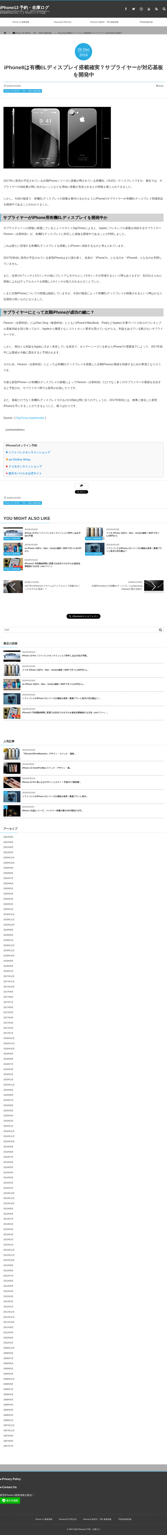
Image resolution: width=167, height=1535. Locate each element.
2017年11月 (9, 981)
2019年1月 (8, 940)
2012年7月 (8, 1276)
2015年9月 (8, 1090)
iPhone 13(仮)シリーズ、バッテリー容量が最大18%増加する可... (52, 810)
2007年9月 (8, 1436)
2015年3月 (8, 1121)
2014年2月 (8, 1183)
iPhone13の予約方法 (63, 22)
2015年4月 (8, 1115)
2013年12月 (9, 1193)
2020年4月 (8, 894)
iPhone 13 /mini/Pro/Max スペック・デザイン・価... (46, 768)
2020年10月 (9, 863)
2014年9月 (8, 1146)
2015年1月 (8, 1126)
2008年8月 (8, 1384)
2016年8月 (8, 1059)
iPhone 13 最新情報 (20, 22)
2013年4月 (8, 1229)
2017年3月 (8, 1023)
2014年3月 (8, 1177)
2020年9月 (8, 868)
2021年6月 (8, 847)
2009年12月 (9, 1348)
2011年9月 (8, 1327)
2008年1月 (8, 1420)
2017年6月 (8, 1007)
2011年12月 (9, 1312)
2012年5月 (8, 1286)
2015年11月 (9, 1085)
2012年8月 (8, 1270)
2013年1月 (8, 1245)
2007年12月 (9, 1425)
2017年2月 (8, 1028)
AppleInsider (37, 417)
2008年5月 (8, 1399)
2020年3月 (8, 899)
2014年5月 (8, 1167)
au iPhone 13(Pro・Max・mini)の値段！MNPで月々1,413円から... (53, 684)
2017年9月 (8, 992)
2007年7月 (8, 1446)
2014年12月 (9, 1131)
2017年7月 (8, 1002)
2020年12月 (9, 857)
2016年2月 (8, 1074)
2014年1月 (8, 1188)
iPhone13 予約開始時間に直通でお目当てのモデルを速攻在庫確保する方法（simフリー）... (65, 712)
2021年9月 (8, 837)
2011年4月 (8, 1332)
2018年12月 (9, 945)
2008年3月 (8, 1410)
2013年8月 (8, 1214)
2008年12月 (9, 1379)
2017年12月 (9, 976)
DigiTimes (22, 417)
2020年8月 (8, 873)
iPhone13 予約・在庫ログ (24, 7)
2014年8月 (8, 1152)
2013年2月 (8, 1239)
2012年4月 (8, 1291)
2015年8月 (8, 1095)
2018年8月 (8, 966)
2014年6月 (8, 1162)
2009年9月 (8, 1353)
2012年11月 (9, 1255)
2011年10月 (9, 1322)
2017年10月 (9, 987)
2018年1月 (8, 971)
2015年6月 (8, 1105)
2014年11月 (9, 1136)
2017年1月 (8, 1033)
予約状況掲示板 (146, 22)
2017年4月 (8, 1017)
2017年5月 (8, 1012)
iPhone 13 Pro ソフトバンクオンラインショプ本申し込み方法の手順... (55, 655)
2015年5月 (8, 1110)
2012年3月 (8, 1296)
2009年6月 (8, 1363)
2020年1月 (8, 909)
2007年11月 (9, 1430)
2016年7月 (8, 1064)
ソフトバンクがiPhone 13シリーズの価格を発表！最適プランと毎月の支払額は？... (61, 698)
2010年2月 (8, 1343)
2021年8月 (8, 842)
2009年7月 (8, 1358)
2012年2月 (8, 1301)
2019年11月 (9, 919)
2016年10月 (9, 1048)
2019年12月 (9, 914)
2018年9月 (8, 961)
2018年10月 (9, 955)
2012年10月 (9, 1260)
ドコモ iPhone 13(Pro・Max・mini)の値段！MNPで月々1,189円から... (55, 670)
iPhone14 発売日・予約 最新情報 (104, 22)
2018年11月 (9, 950)
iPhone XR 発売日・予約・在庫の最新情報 (23, 91)
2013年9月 (8, 1208)
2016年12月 (9, 1038)
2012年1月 (8, 1306)
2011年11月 (9, 1317)
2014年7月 (8, 1157)
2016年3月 (8, 1069)
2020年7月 (8, 878)
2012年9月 (8, 1265)
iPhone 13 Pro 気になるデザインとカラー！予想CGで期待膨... (51, 782)
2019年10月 (9, 925)
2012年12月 (9, 1250)
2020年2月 (8, 904)
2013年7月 (8, 1219)
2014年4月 (8, 1172)
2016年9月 (8, 1053)
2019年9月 (8, 930)
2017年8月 (8, 997)
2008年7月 (8, 1389)
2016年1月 (8, 1079)
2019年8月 (8, 935)
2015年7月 (8, 1100)
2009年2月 (8, 1374)
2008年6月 (8, 1394)
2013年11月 (9, 1198)
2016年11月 (9, 1043)
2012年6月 (8, 1281)
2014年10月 (9, 1141)
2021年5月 (8, 852)
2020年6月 (8, 883)
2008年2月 (8, 1415)
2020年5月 (8, 888)
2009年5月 (8, 1368)
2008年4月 (8, 1404)
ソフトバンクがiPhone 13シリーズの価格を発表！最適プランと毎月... (55, 796)
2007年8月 (8, 1441)
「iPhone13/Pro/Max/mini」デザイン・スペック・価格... (49, 753)
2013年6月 (8, 1224)
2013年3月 (8, 1234)
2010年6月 (8, 1338)
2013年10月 (9, 1203)
